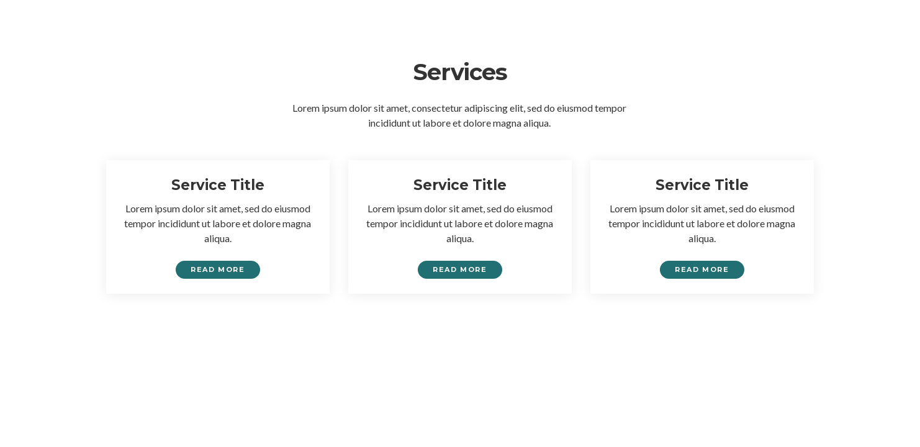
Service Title (217, 185)
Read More (218, 269)
